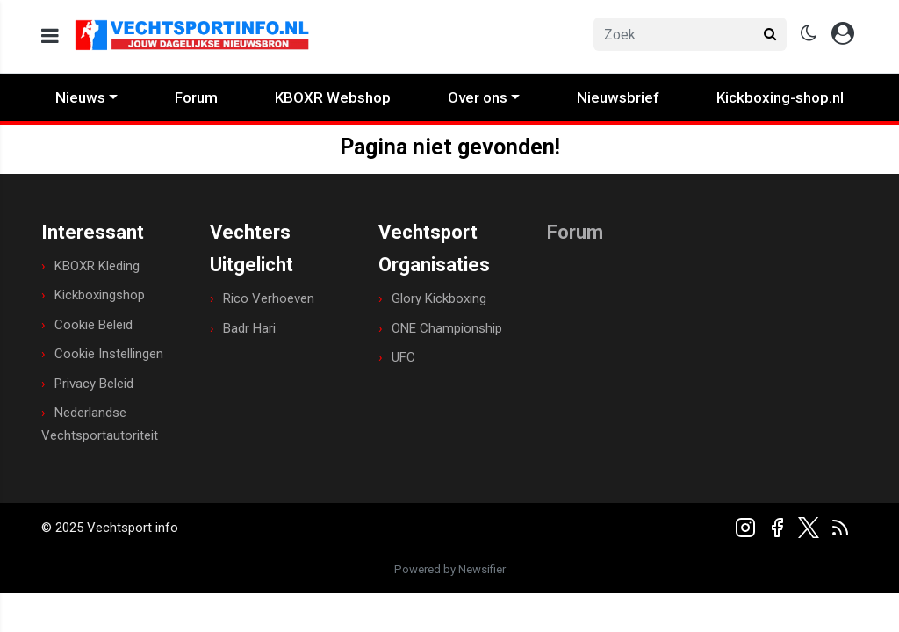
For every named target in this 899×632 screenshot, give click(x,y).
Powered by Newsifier (450, 569)
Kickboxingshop (99, 295)
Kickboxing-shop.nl (780, 97)
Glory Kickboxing (439, 298)
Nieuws (80, 97)
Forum (196, 97)
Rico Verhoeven (268, 298)
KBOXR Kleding (97, 266)
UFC (403, 357)
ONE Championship (447, 328)
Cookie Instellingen (108, 354)
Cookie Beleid (93, 325)
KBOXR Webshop (333, 97)
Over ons (477, 97)
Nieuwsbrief (618, 97)
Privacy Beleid (93, 383)
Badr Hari (249, 328)
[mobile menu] (50, 36)
